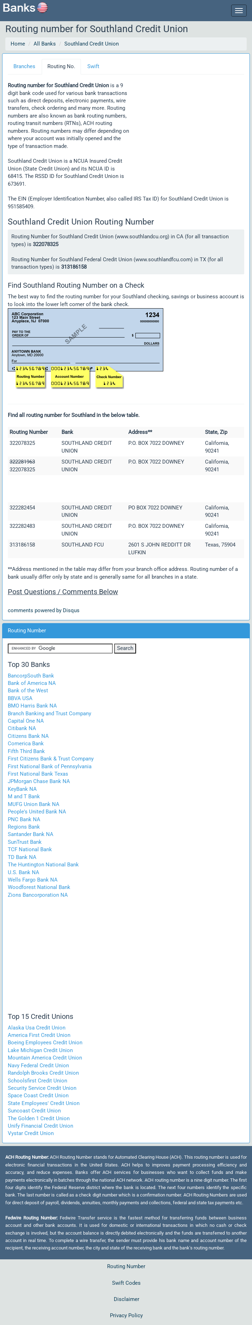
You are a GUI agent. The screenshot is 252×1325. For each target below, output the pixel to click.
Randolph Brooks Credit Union (43, 1073)
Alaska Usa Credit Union (36, 1028)
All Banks (45, 44)
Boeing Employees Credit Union (45, 1042)
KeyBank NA (22, 789)
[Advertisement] (187, 130)
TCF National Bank (30, 849)
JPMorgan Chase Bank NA (39, 781)
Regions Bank (24, 827)
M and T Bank (24, 796)
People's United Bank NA (37, 811)
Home (18, 44)
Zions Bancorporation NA (38, 895)
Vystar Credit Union (31, 1133)
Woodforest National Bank (39, 887)
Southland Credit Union (91, 44)
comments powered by (44, 610)
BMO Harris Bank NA (32, 706)
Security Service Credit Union (42, 1088)
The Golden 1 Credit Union (39, 1118)
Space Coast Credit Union (38, 1095)
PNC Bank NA (24, 819)
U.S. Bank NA (23, 872)
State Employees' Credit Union (44, 1103)
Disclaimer (126, 1299)
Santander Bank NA (30, 834)
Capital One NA (26, 721)
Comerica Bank (26, 743)
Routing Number (126, 1266)
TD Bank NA (22, 857)
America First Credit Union (39, 1035)
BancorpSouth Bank (31, 676)
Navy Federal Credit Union (38, 1065)
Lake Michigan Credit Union (40, 1050)
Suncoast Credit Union (34, 1111)
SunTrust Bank (25, 842)
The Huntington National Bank (43, 864)
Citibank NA (22, 728)
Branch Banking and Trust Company (49, 713)
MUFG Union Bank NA (33, 804)
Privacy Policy (126, 1315)
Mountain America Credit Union (45, 1058)
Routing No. (61, 66)
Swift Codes (126, 1283)
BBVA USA (20, 698)
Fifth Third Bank (26, 751)
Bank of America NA (32, 683)
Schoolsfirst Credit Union (37, 1081)
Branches (24, 66)
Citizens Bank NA (28, 736)
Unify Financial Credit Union (40, 1126)
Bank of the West (28, 690)
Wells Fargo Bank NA (33, 880)
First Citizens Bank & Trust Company (51, 759)
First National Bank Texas (38, 774)
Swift (93, 66)
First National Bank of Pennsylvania (50, 766)
